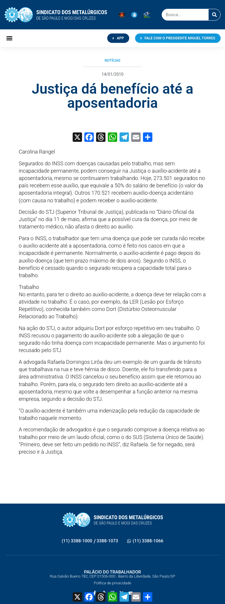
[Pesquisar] (214, 14)
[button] (9, 38)
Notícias (112, 60)
